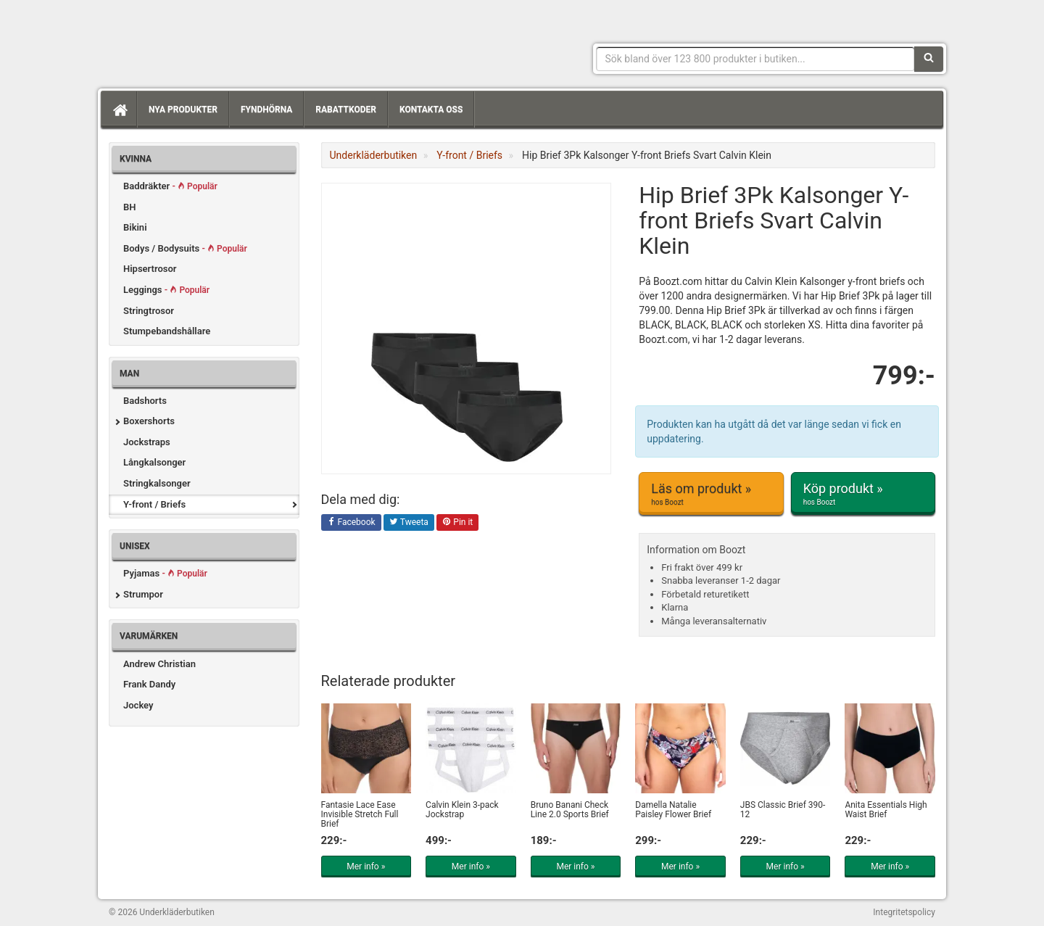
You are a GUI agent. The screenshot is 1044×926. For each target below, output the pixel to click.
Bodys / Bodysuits (185, 248)
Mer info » (366, 866)
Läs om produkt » (711, 494)
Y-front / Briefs (154, 504)
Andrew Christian (159, 663)
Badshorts (145, 400)
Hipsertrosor (150, 268)
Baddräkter (170, 186)
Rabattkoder (345, 109)
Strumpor (143, 594)
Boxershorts (149, 421)
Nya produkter (183, 109)
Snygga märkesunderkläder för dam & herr (217, 40)
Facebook (351, 523)
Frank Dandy (149, 684)
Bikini (135, 227)
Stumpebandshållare (166, 331)
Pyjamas (165, 573)
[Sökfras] (756, 58)
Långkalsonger (154, 462)
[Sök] (928, 58)
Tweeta (408, 523)
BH (129, 207)
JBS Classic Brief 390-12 (783, 809)
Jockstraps (146, 442)
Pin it (457, 523)
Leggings (166, 289)
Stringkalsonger (157, 483)
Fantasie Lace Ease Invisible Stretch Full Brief (360, 814)
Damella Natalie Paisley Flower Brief (673, 809)
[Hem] (119, 109)
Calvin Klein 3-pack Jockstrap (462, 809)
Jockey (138, 705)
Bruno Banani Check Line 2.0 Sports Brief (570, 809)
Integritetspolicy (904, 912)
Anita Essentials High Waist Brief (886, 809)
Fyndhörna (266, 109)
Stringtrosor (148, 310)
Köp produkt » (863, 494)
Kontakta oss (431, 109)
